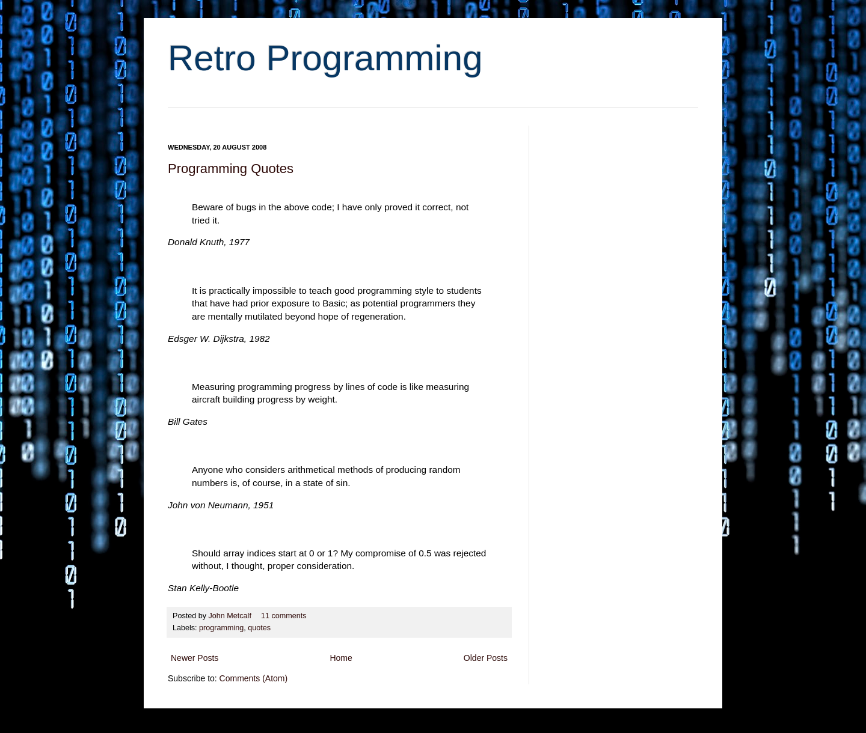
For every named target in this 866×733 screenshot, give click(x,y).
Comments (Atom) (254, 678)
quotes (259, 628)
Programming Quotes (230, 168)
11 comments (284, 616)
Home (341, 658)
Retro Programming (325, 58)
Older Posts (486, 658)
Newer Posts (194, 658)
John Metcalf (231, 616)
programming (221, 628)
